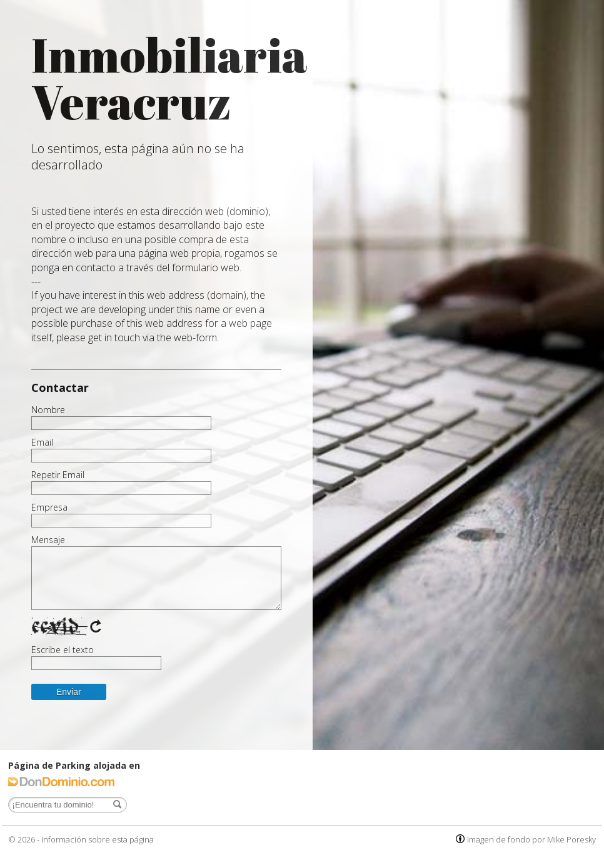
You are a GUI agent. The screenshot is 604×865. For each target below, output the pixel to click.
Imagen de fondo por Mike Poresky (531, 839)
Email (42, 443)
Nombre (48, 410)
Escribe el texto (62, 650)
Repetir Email (57, 475)
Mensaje (48, 540)
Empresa (49, 507)
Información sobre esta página (97, 839)
